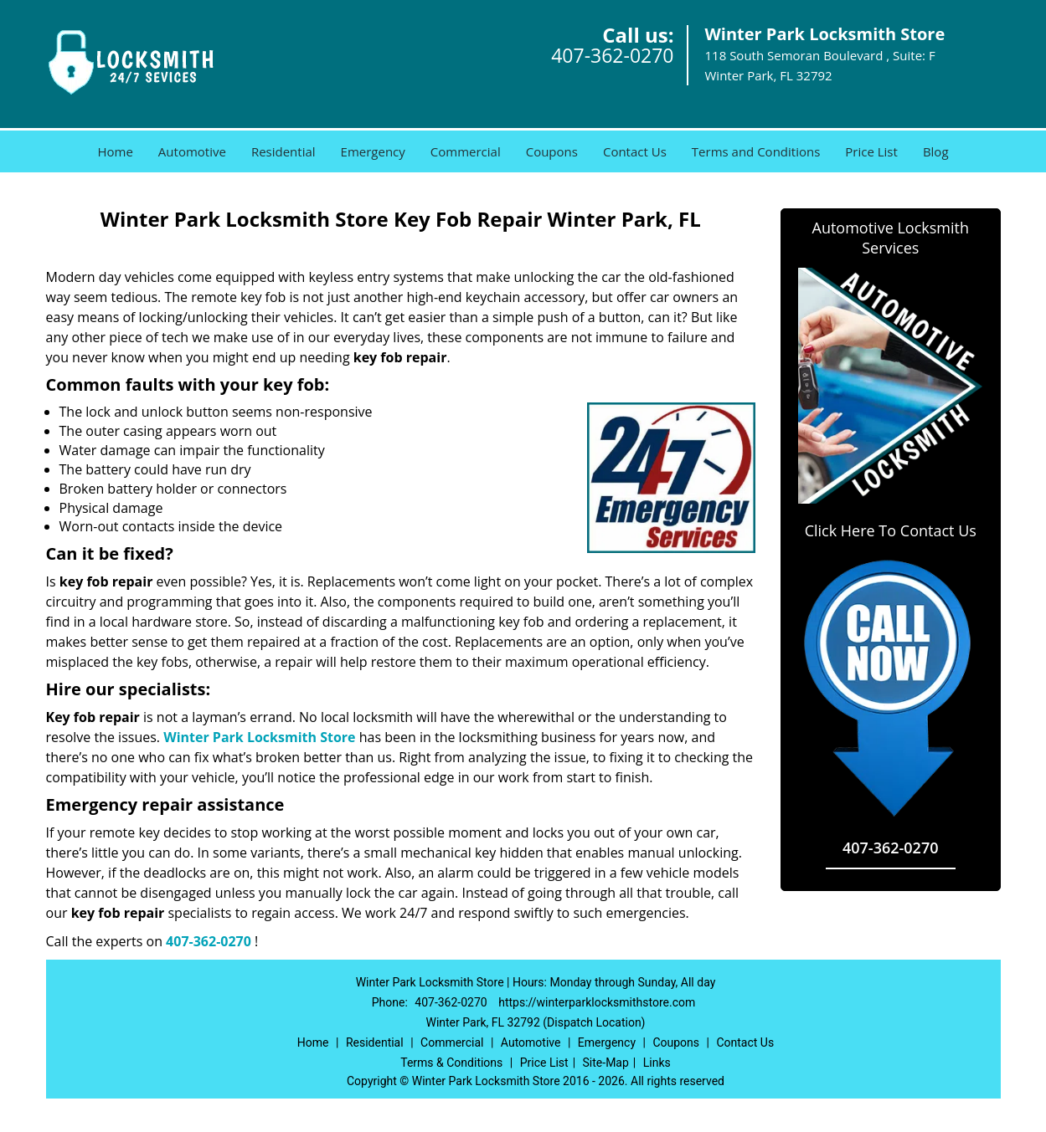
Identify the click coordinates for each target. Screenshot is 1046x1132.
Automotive (192, 151)
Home (114, 151)
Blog (936, 151)
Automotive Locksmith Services (890, 238)
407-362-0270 (612, 55)
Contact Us (635, 151)
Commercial (465, 151)
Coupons (552, 151)
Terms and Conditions (756, 151)
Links (657, 1062)
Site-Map (606, 1062)
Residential (283, 151)
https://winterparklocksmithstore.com (596, 1002)
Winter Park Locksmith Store (259, 737)
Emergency (373, 151)
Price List (871, 151)
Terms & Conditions (451, 1062)
